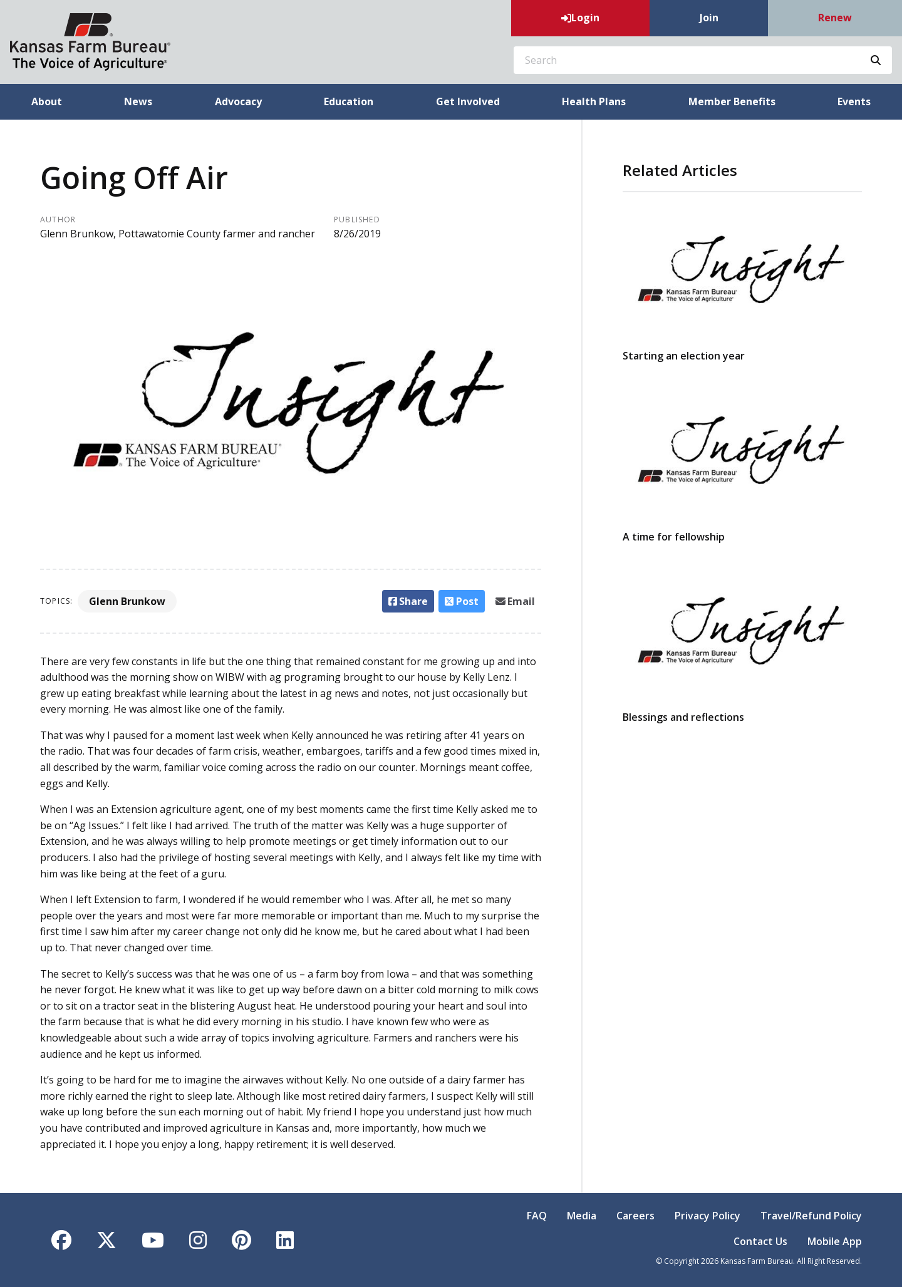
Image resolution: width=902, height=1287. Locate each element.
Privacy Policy (707, 1215)
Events (854, 101)
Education (348, 101)
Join (709, 17)
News (138, 101)
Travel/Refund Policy (811, 1215)
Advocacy (238, 101)
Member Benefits (731, 101)
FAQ (537, 1215)
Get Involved (468, 101)
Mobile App (834, 1241)
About (46, 101)
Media (581, 1215)
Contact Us (760, 1241)
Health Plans (594, 101)
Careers (635, 1215)
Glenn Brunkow (127, 601)
